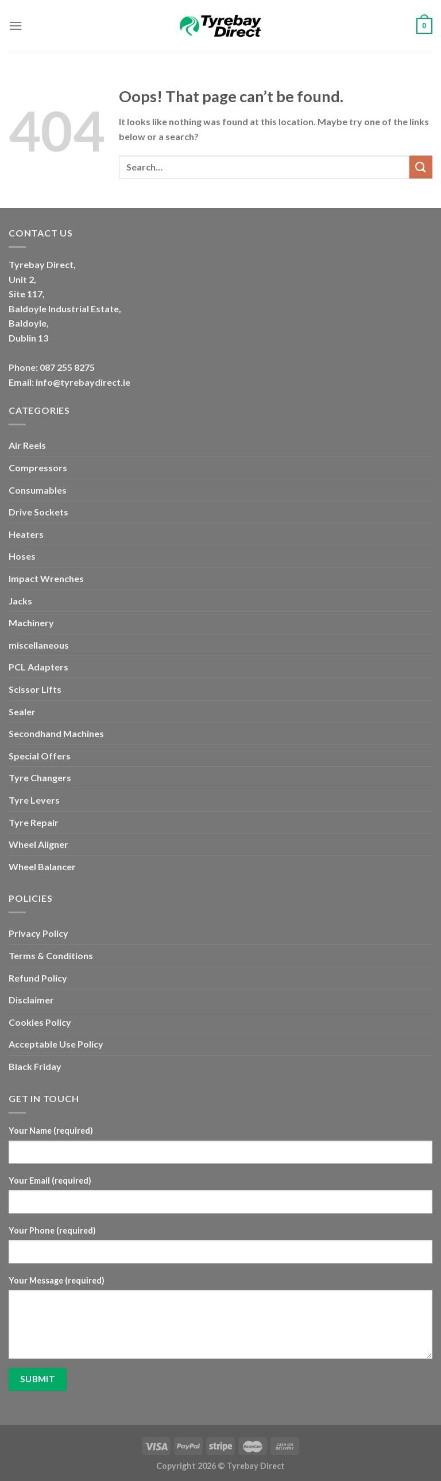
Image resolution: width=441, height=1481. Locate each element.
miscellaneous (39, 644)
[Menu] (15, 25)
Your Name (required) (51, 1130)
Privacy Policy (38, 933)
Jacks (20, 600)
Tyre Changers (40, 777)
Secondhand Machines (56, 733)
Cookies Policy (40, 1022)
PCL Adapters (38, 666)
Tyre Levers (34, 799)
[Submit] (420, 167)
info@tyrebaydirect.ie (83, 382)
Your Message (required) (57, 1280)
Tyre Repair (34, 822)
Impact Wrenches (46, 578)
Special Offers (40, 755)
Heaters (26, 534)
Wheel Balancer (42, 866)
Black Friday (35, 1066)
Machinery (31, 622)
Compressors (38, 467)
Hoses (22, 555)
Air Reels (27, 445)
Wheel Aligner (38, 844)
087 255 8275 (67, 367)
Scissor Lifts (35, 689)
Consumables (38, 489)
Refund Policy (38, 977)
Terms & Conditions (51, 955)
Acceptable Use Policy (56, 1043)
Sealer (22, 711)
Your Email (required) (50, 1180)
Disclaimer (31, 999)
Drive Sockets (38, 511)
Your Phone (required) (52, 1230)
